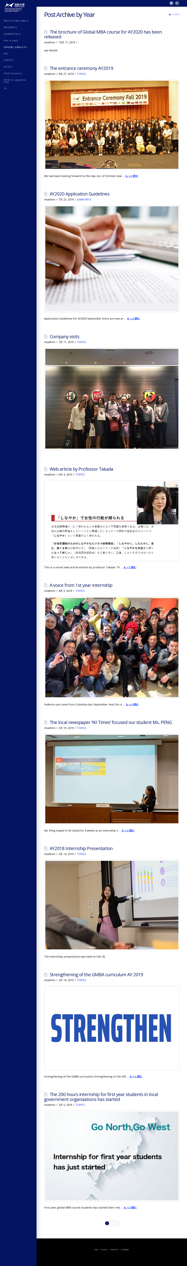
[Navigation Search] (18, 89)
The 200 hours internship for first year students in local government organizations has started (101, 1096)
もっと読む (131, 176)
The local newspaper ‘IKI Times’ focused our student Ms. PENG (111, 722)
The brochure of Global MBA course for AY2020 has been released (103, 34)
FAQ (96, 1249)
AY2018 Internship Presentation (81, 848)
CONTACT (114, 1249)
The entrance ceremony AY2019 (81, 68)
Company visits (64, 336)
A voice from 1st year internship (81, 585)
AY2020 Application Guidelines (79, 194)
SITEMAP (125, 1249)
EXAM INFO (84, 199)
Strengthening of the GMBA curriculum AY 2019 (96, 974)
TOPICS (81, 74)
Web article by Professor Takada (81, 469)
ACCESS (104, 1249)
